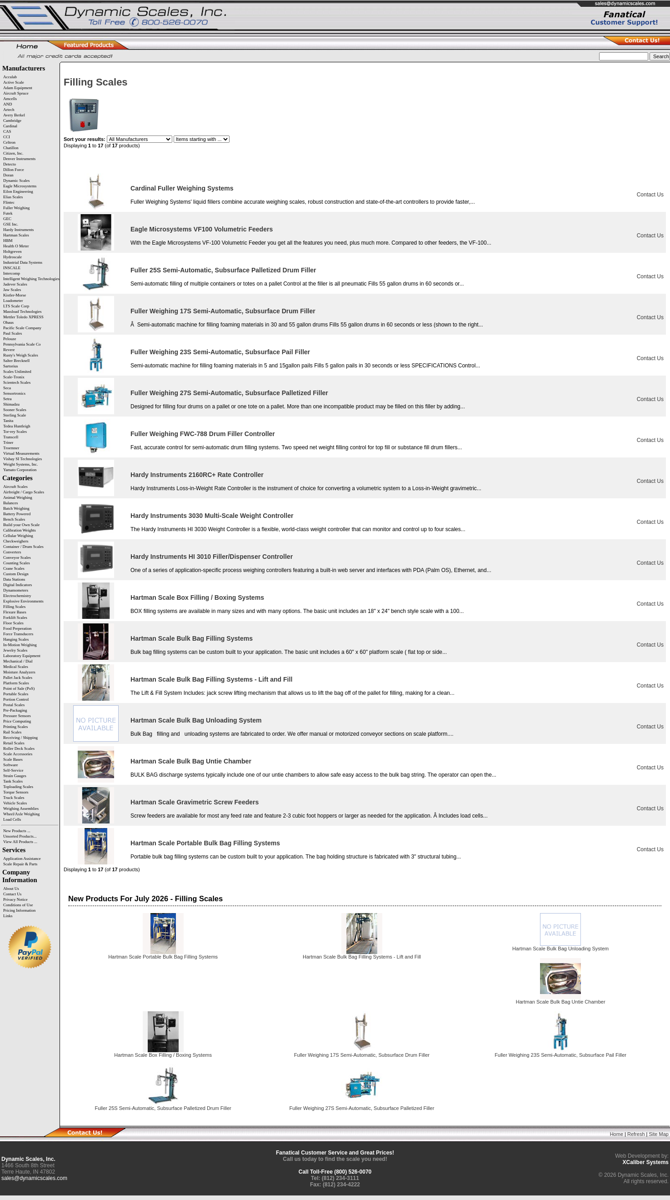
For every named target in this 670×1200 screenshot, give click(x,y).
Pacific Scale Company (22, 328)
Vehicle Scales (15, 803)
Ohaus (8, 322)
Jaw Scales (12, 289)
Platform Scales (16, 683)
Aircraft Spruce (16, 93)
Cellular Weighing (18, 535)
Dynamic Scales (16, 180)
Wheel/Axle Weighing (21, 814)
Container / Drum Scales (23, 546)
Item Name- (367, 165)
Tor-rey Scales (15, 431)
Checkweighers (15, 541)
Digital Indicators (17, 584)
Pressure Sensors (17, 715)
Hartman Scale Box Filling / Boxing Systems (197, 597)
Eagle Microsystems (19, 186)
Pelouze (9, 338)
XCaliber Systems (646, 1162)
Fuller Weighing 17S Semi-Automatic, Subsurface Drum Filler (222, 311)
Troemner (11, 448)
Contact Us (12, 894)
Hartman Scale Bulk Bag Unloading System (196, 720)
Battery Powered (16, 514)
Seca (7, 388)
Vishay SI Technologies (22, 459)
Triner (8, 442)
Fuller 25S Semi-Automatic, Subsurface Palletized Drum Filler (223, 270)
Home (616, 1134)
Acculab (10, 77)
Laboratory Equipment (21, 655)
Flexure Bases (14, 612)
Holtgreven (12, 251)
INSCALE (11, 268)
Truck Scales (13, 797)
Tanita (8, 420)
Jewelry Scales (15, 650)
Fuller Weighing (16, 208)
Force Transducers (18, 634)
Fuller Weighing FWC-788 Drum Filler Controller (202, 433)
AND (7, 104)
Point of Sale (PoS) (19, 688)
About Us (11, 888)
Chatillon (11, 148)
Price (656, 165)
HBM (8, 240)
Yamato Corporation (19, 469)
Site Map (659, 1134)
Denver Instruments (19, 158)
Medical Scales (15, 666)
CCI (6, 137)
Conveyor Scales (17, 557)
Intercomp (11, 273)
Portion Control (16, 699)
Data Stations (14, 579)
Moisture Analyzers (19, 672)
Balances (10, 503)
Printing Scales (15, 726)
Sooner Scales (14, 409)
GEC (7, 218)
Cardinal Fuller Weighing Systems (182, 188)
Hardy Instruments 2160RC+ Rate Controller (197, 474)
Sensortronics (14, 393)
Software (10, 765)
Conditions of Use (18, 905)
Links (8, 916)
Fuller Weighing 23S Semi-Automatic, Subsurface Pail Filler (220, 352)
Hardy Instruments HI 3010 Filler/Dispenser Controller (211, 556)
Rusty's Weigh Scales (20, 355)
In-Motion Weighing (20, 645)
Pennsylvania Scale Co (22, 344)
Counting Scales (16, 563)
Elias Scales (13, 197)
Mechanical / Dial (17, 661)
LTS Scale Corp (16, 306)
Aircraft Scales (15, 486)
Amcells (10, 98)
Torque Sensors (16, 792)
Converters (12, 552)
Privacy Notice (15, 899)
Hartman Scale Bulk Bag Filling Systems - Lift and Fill (211, 679)
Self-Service (13, 770)
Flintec (9, 202)
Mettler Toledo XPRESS (23, 317)
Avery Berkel (14, 115)
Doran (8, 175)
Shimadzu (11, 404)
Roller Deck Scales (19, 748)
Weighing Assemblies (21, 808)
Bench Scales (14, 519)
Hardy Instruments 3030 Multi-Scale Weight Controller (211, 515)
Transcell (10, 437)
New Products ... (16, 830)
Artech (9, 109)
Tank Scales (13, 781)
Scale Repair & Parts (20, 864)
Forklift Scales (15, 617)
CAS (7, 131)
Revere (9, 349)
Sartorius (10, 366)
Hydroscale (12, 257)
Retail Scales (14, 743)
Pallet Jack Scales (17, 677)
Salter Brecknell (16, 360)
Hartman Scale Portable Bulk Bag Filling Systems (205, 843)
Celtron (9, 142)
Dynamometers (15, 590)
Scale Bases (13, 759)
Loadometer (13, 300)
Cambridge (12, 120)
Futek (8, 213)
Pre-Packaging (15, 710)
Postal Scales (14, 705)
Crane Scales (14, 568)
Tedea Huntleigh (16, 426)
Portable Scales (15, 694)
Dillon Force (13, 169)
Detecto (9, 164)
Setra (7, 399)
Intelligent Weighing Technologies (31, 278)
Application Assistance (22, 858)
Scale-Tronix (14, 377)
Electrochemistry (17, 595)
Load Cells (12, 819)
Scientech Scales (16, 382)
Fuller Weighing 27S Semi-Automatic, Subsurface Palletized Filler (229, 393)
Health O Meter (16, 246)
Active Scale (13, 82)
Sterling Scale (14, 415)
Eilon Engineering (18, 191)
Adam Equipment (17, 87)
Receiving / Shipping (20, 737)
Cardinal (10, 126)
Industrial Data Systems (22, 262)
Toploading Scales (18, 786)
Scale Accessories (17, 754)
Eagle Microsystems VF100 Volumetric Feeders (201, 229)
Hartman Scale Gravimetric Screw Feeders (194, 802)
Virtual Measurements (21, 453)
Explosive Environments (23, 601)
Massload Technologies (22, 311)
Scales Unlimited (17, 371)
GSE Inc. (10, 224)
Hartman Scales (16, 235)
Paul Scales (12, 333)
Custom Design (16, 574)
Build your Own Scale (21, 524)
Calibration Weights (19, 530)
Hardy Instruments (18, 229)
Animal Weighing (17, 497)
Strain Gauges (14, 775)
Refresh (636, 1134)
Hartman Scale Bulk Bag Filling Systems (191, 638)
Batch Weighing (16, 508)
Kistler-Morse (14, 295)
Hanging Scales (16, 639)
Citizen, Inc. (13, 153)
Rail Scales (12, 732)
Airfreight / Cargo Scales (23, 492)
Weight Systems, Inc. (20, 464)
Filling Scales (14, 606)
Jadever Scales (15, 284)
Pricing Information (19, 910)
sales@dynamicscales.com (34, 1178)
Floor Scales (13, 623)
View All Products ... (20, 841)
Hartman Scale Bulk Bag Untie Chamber (190, 761)
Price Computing (17, 721)
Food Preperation (17, 628)
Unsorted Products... (20, 836)
